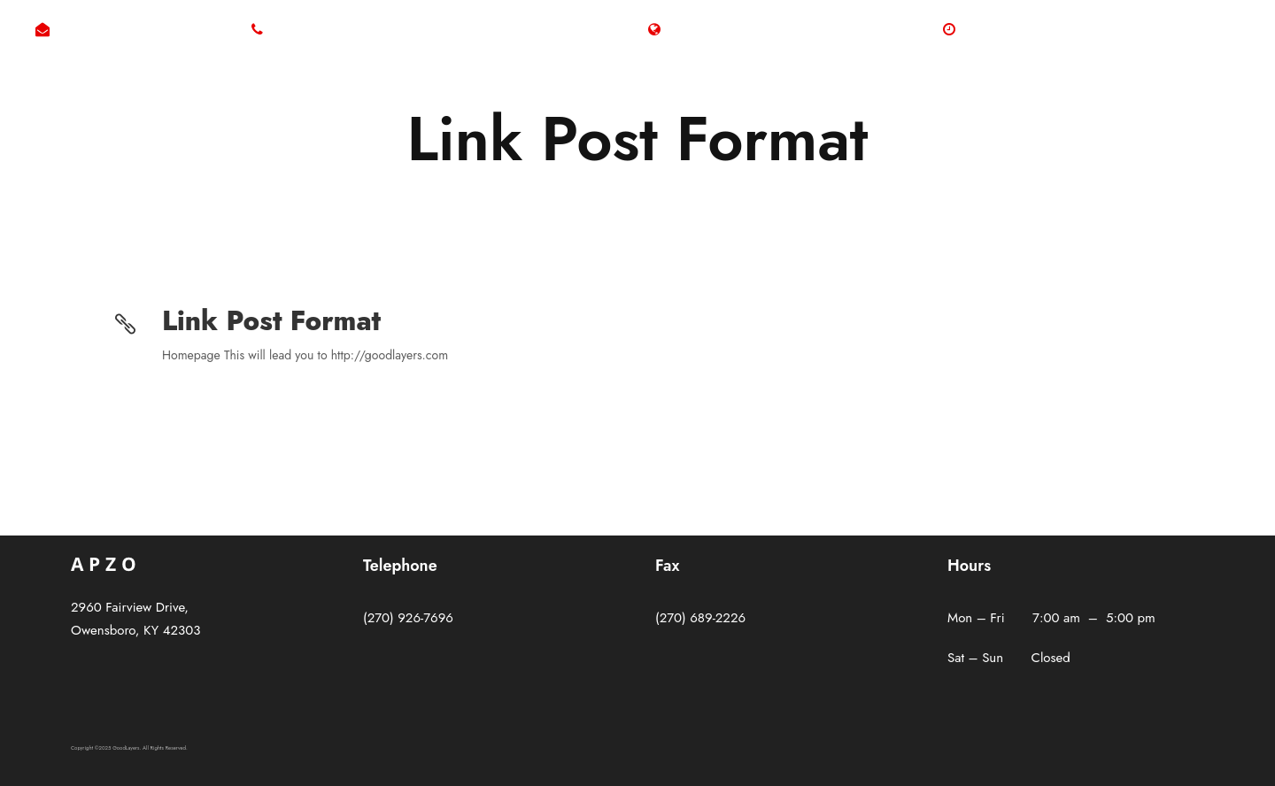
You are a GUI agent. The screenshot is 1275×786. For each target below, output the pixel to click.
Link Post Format (271, 321)
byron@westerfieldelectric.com (143, 30)
